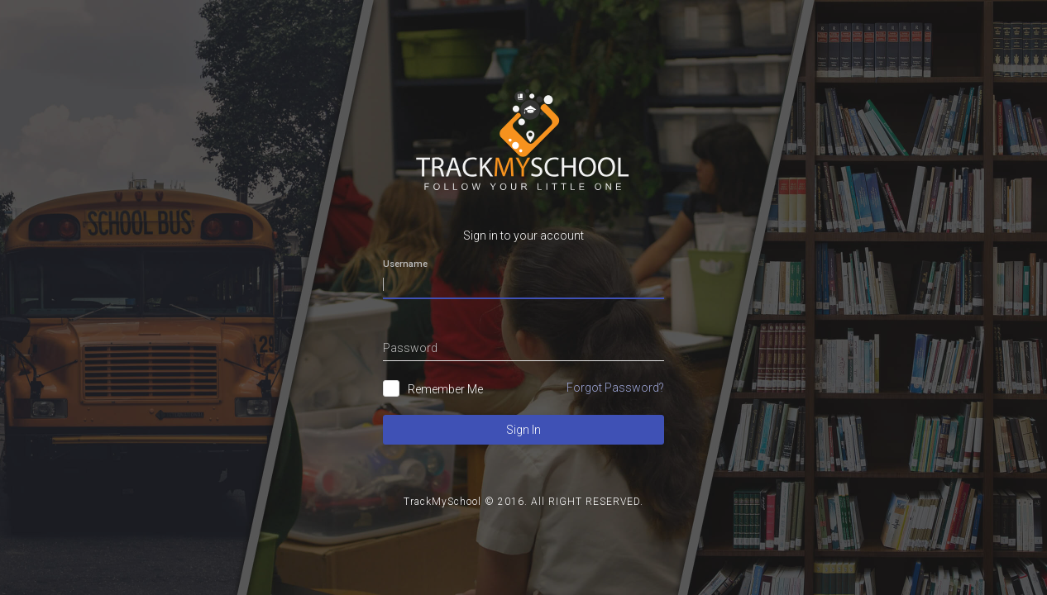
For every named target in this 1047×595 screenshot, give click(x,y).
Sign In (523, 429)
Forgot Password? (615, 387)
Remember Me (445, 389)
